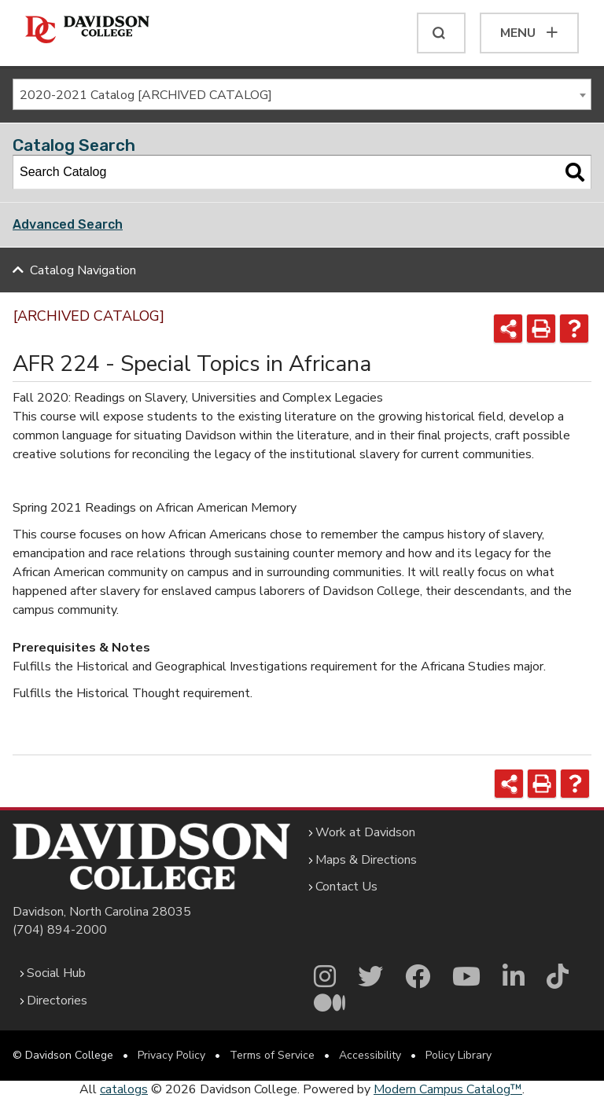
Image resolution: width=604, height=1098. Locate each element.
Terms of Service (272, 1055)
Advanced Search (68, 224)
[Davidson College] (87, 30)
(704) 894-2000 (60, 929)
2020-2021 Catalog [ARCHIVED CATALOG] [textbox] (146, 95)
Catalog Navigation (83, 270)
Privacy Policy (171, 1055)
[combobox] (302, 94)
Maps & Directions (366, 859)
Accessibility (370, 1055)
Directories (57, 1000)
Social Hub (56, 973)
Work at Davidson (365, 832)
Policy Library (458, 1055)
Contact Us (346, 886)
